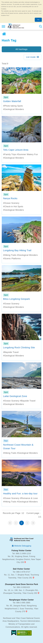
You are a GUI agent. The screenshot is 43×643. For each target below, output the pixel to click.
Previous (16, 523)
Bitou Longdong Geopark (16, 299)
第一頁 (10, 523)
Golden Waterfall (12, 101)
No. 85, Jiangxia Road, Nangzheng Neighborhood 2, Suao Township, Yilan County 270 (21, 608)
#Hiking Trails (9, 255)
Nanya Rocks (10, 198)
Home (4, 34)
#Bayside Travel (11, 352)
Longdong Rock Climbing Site (19, 347)
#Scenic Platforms (12, 258)
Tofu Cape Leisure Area (15, 150)
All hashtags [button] (21, 49)
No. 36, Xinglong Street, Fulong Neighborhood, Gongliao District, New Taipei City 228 (21, 559)
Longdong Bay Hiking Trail (17, 250)
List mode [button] (31, 57)
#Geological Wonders (13, 109)
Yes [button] (38, 19)
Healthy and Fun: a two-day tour (20, 493)
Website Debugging (22, 546)
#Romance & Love (29, 498)
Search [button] (40, 26)
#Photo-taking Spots (13, 106)
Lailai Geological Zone (15, 396)
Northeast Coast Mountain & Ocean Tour (18, 446)
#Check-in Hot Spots (13, 206)
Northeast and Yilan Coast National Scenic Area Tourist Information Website (15, 26)
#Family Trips (9, 154)
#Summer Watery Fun (27, 154)
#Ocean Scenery (11, 203)
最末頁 (33, 523)
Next (27, 523)
